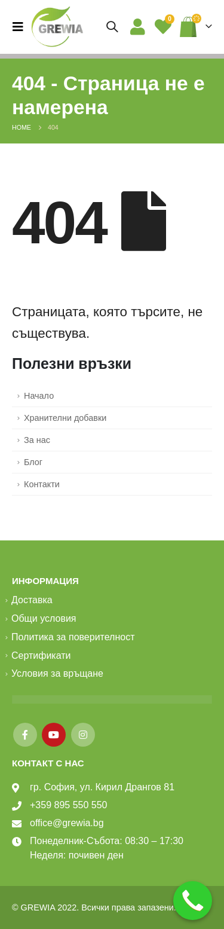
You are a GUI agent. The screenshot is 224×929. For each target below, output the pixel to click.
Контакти (42, 484)
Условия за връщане (57, 673)
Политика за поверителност (73, 637)
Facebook (25, 735)
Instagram (83, 735)
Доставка (32, 600)
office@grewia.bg (67, 823)
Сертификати (41, 655)
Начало (39, 396)
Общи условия (43, 618)
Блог (33, 462)
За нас (37, 440)
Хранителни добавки (65, 418)
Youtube (54, 735)
